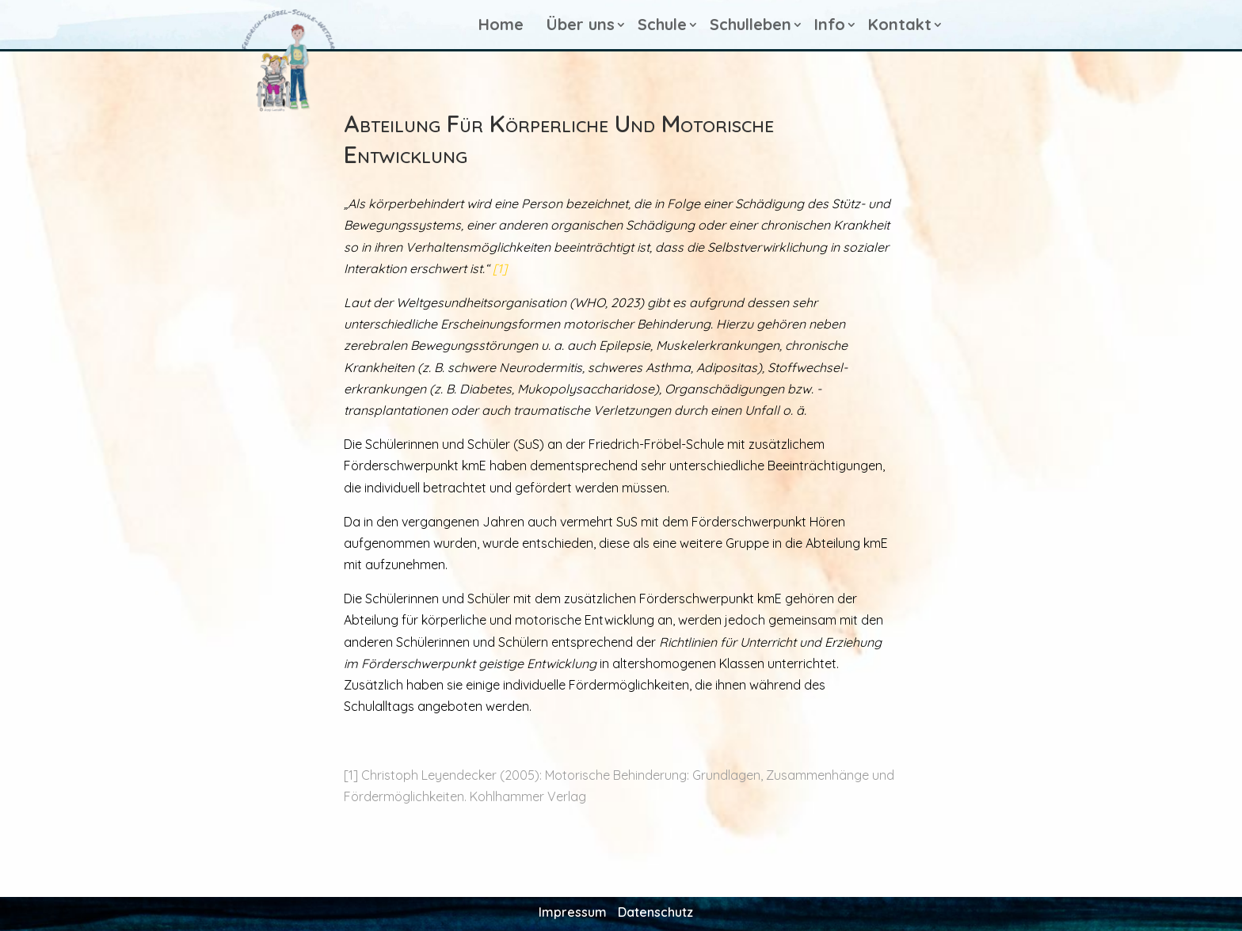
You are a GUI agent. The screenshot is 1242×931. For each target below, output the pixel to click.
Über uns (581, 24)
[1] (500, 268)
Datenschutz (655, 911)
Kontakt (900, 24)
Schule (662, 24)
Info (829, 24)
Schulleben (750, 24)
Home (501, 24)
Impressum (573, 911)
